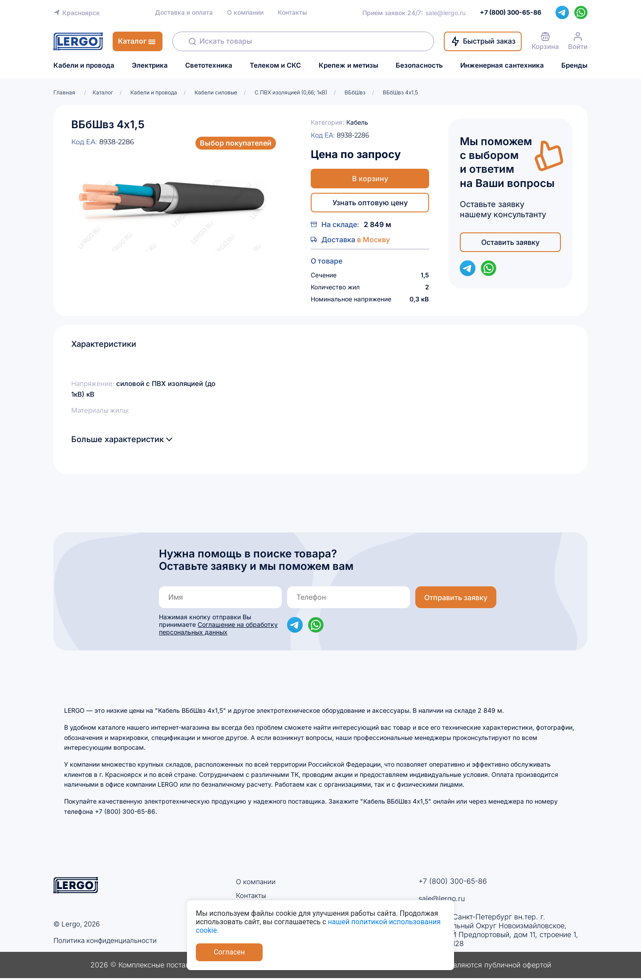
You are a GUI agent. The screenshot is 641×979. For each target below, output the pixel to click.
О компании (245, 12)
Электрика (150, 65)
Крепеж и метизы (348, 65)
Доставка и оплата (184, 12)
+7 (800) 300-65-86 (452, 881)
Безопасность (419, 65)
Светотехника (208, 65)
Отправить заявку (455, 597)
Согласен (229, 952)
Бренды (574, 65)
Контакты (292, 12)
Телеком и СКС (275, 65)
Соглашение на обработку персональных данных (218, 628)
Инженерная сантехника (502, 65)
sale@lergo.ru (446, 12)
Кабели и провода (83, 65)
